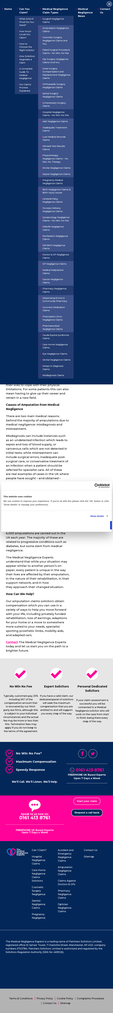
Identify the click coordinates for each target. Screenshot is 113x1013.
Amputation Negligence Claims (56, 30)
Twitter (92, 753)
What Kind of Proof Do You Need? (26, 22)
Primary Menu (109, 4)
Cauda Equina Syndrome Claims (56, 337)
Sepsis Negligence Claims (56, 174)
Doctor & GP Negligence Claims (56, 256)
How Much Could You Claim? (25, 34)
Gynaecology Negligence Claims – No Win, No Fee (56, 219)
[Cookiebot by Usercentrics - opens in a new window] (97, 485)
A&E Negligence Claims (55, 121)
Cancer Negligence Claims (53, 281)
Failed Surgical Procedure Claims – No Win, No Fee (56, 51)
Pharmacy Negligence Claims (55, 290)
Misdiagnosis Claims (53, 375)
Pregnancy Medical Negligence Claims (53, 182)
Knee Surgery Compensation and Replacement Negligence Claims (56, 73)
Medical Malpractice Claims (53, 272)
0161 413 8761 (90, 770)
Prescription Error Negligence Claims (53, 318)
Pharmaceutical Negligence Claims (53, 327)
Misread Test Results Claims (54, 148)
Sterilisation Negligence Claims (55, 238)
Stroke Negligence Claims (56, 168)
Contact (12, 642)
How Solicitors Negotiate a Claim (27, 59)
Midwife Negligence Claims (53, 228)
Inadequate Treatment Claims (55, 129)
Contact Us (105, 11)
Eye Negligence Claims (55, 353)
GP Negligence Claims (55, 264)
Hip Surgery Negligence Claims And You (55, 61)
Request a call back (87, 812)
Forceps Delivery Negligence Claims (53, 210)
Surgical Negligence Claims (53, 20)
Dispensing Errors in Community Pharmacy (55, 300)
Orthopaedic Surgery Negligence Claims (54, 86)
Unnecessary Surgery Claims (54, 104)
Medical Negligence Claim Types (55, 11)
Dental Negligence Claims (56, 360)
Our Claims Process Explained (25, 87)
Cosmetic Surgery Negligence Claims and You (55, 40)
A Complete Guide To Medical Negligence (26, 73)
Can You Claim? (24, 11)
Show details (97, 516)
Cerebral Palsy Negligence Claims (53, 200)
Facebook (82, 753)
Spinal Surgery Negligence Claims (53, 95)
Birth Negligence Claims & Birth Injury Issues (57, 191)
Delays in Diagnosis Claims (53, 368)
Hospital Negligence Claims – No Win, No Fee (56, 114)
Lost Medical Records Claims (54, 138)
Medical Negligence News (85, 13)
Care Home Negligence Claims (55, 346)
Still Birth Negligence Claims (54, 247)
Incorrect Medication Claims (54, 309)
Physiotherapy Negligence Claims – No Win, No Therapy (55, 158)
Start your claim (87, 801)
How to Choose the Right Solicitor (26, 47)
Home (8, 9)
